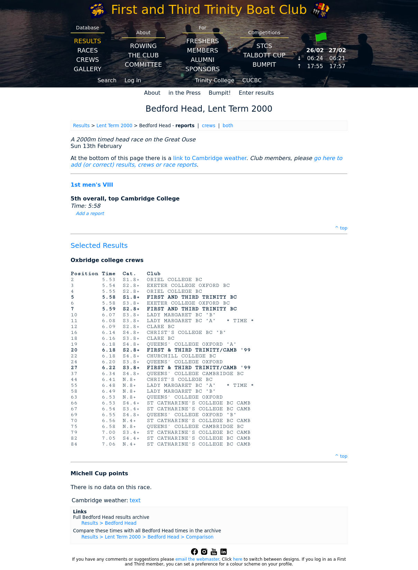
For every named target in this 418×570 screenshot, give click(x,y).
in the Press (185, 93)
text (135, 500)
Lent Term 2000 (115, 125)
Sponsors (202, 69)
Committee (143, 64)
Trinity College (215, 80)
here (237, 559)
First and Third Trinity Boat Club (209, 9)
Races (87, 50)
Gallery (87, 69)
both (228, 125)
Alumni (203, 59)
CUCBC (252, 80)
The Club (143, 55)
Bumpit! (220, 93)
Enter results (256, 93)
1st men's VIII (92, 184)
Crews (87, 59)
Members (202, 50)
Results (87, 41)
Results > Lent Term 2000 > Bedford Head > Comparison (147, 537)
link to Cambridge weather (209, 158)
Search (107, 80)
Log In (133, 80)
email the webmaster (197, 559)
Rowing (143, 45)
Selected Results (99, 245)
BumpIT (264, 64)
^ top (341, 228)
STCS (264, 45)
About (152, 93)
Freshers (202, 41)
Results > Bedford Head (108, 523)
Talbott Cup (264, 55)
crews (209, 125)
